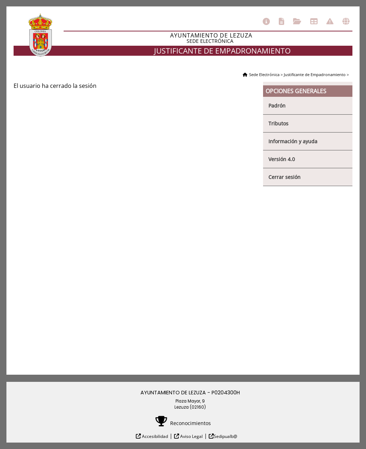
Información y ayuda (292, 141)
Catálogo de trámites (281, 21)
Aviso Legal (191, 436)
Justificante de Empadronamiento (315, 74)
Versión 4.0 (281, 159)
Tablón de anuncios (313, 21)
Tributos (278, 123)
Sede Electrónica (264, 74)
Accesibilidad (154, 436)
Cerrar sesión (284, 177)
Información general (266, 21)
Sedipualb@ (225, 436)
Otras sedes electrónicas (346, 21)
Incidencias (329, 21)
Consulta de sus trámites (297, 21)
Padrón (277, 105)
